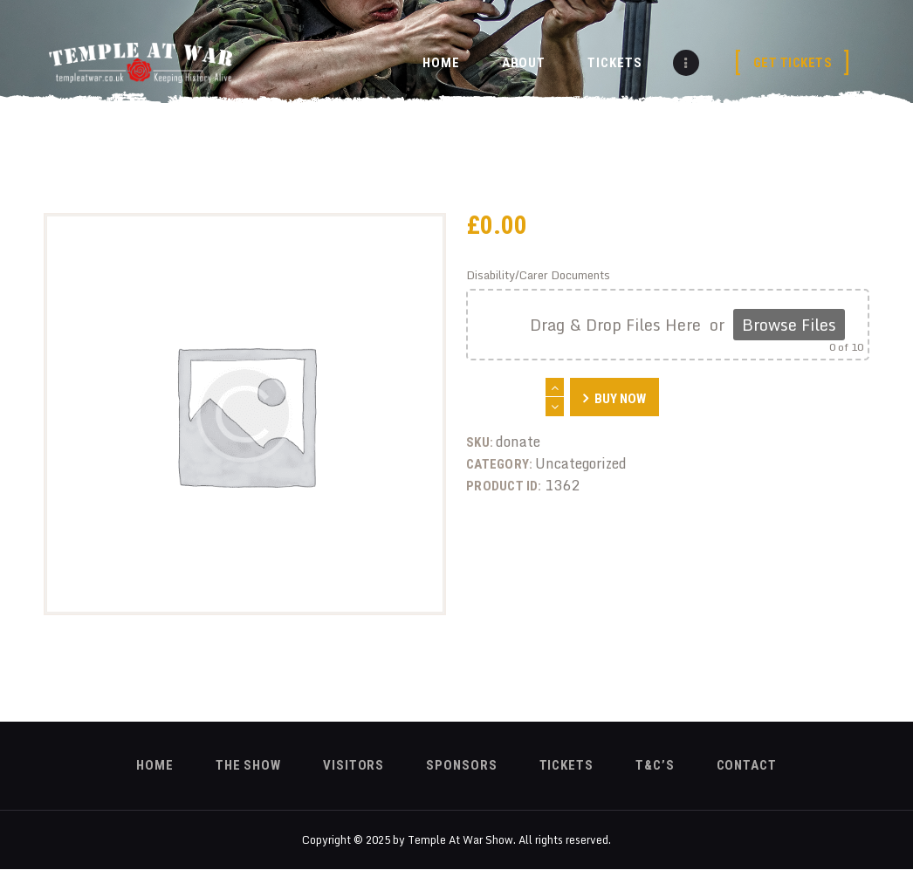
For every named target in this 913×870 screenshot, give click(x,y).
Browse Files (789, 325)
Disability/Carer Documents (538, 275)
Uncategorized (581, 463)
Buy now (620, 399)
